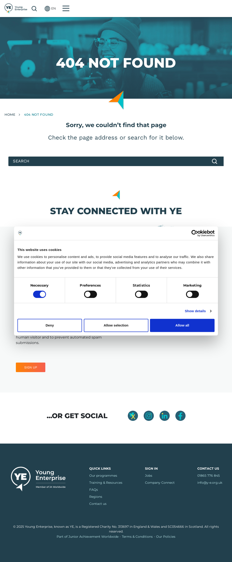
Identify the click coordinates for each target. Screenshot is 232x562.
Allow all (182, 325)
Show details (195, 311)
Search (190, 8)
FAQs (93, 490)
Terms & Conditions (137, 537)
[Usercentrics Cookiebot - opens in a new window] (195, 233)
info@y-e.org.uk (209, 483)
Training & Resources (105, 483)
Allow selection (116, 325)
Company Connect (160, 483)
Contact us (97, 504)
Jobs (148, 476)
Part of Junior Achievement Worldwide (87, 537)
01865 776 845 (208, 476)
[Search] (116, 161)
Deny (50, 325)
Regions (95, 497)
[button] (206, 8)
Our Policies (165, 537)
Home (10, 115)
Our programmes (103, 476)
